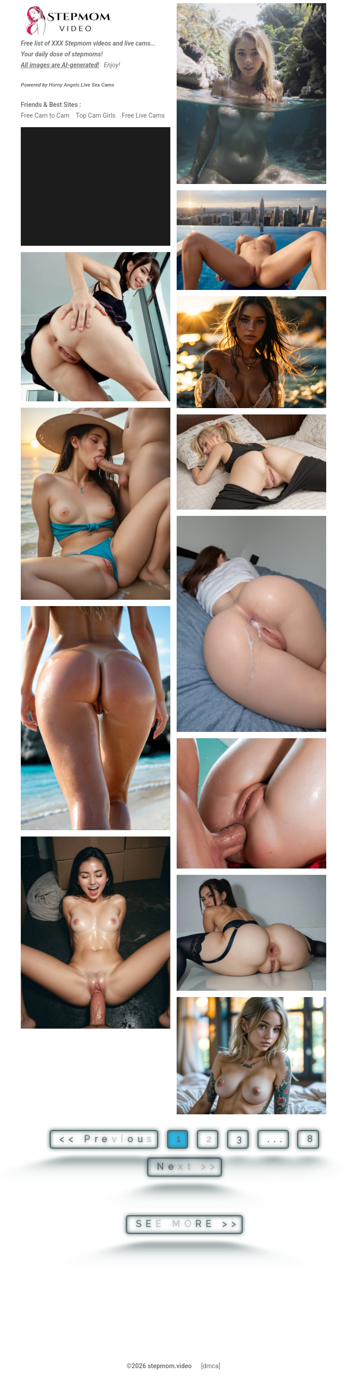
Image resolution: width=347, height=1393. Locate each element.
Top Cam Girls (96, 115)
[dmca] (210, 1366)
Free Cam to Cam (45, 115)
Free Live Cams (143, 115)
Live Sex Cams (81, 85)
